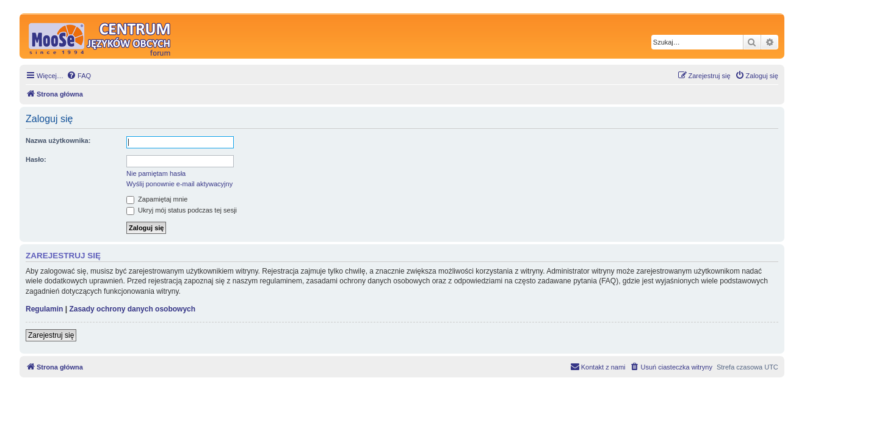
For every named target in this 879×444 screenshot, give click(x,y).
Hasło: (36, 159)
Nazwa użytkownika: (58, 140)
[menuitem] (79, 75)
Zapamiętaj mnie (156, 199)
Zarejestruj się (51, 335)
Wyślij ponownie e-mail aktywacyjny (179, 183)
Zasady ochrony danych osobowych (132, 309)
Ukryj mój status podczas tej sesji (181, 210)
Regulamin (44, 309)
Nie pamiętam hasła (156, 173)
